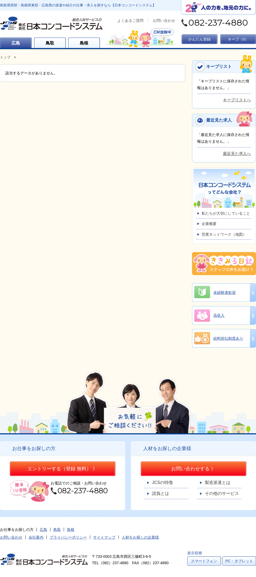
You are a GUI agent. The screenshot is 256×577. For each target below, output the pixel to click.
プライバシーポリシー (68, 537)
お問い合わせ (164, 20)
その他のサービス (222, 493)
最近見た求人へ (237, 153)
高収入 (219, 315)
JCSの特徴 (162, 482)
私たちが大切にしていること (226, 213)
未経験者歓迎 (224, 292)
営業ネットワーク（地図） (224, 234)
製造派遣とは (217, 482)
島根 (84, 43)
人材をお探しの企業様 (140, 537)
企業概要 (209, 224)
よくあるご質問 (130, 20)
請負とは (160, 493)
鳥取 (50, 43)
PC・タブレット (239, 561)
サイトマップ (104, 537)
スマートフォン (204, 561)
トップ (5, 57)
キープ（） (238, 39)
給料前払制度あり (228, 338)
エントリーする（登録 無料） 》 (62, 468)
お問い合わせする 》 (193, 468)
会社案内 (36, 537)
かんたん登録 (199, 39)
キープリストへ (237, 100)
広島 (15, 43)
